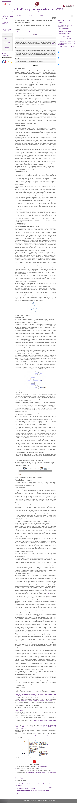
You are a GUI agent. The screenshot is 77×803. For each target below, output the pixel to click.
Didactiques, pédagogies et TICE (36, 15)
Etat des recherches (23, 15)
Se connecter (35, 800)
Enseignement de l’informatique (33, 31)
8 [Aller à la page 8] (58, 60)
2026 (5, 34)
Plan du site (4, 26)
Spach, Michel (30, 26)
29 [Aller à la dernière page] (58, 64)
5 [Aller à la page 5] (58, 55)
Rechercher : (61, 15)
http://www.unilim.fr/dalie (43, 766)
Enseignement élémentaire (20, 31)
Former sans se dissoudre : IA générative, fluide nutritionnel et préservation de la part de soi (36, 782)
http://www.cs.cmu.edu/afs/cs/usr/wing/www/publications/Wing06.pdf (34, 735)
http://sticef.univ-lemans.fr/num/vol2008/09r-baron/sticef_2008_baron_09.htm (35, 700)
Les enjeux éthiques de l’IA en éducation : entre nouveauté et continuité (64, 38)
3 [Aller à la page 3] (58, 52)
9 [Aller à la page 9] (58, 61)
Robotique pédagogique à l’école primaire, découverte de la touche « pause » (33, 790)
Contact (31, 800)
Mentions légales (47, 800)
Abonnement (27, 800)
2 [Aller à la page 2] (58, 51)
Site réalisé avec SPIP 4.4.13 (41, 801)
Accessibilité (53, 800)
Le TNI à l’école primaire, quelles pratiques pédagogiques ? (29, 791)
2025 (5, 38)
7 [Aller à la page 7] (58, 58)
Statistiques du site (41, 800)
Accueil (16, 15)
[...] (17, 793)
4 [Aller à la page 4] (58, 54)
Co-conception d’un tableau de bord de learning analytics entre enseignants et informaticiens (66, 43)
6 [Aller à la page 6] (58, 57)
